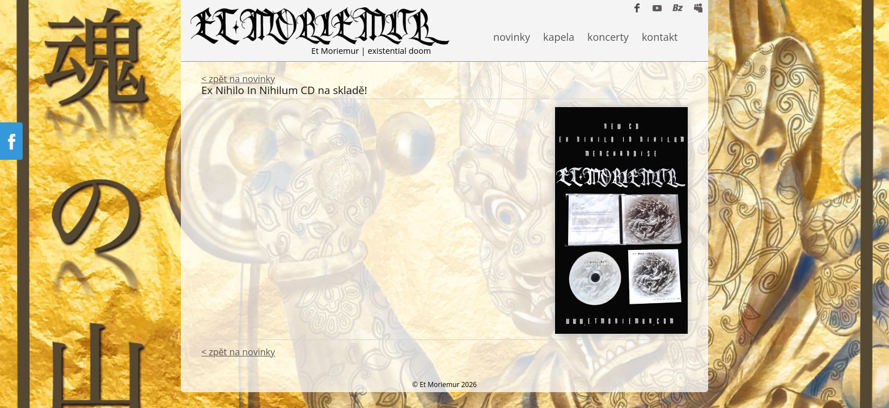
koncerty (608, 37)
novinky (511, 37)
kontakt (660, 37)
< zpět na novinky (238, 79)
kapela (558, 37)
